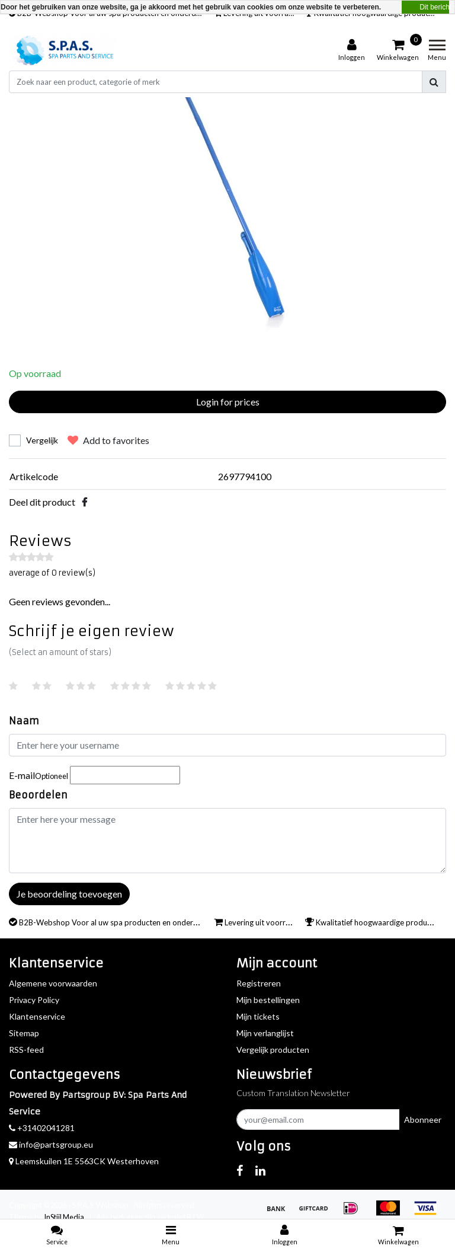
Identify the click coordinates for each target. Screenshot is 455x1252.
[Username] (227, 745)
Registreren (258, 983)
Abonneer (422, 1119)
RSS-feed (26, 1050)
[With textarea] (227, 840)
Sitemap (24, 1033)
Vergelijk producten (272, 1050)
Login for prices (227, 401)
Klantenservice (37, 1016)
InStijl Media (64, 1217)
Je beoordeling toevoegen (69, 893)
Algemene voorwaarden (53, 983)
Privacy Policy (34, 1000)
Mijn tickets (258, 1016)
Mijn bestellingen (268, 1000)
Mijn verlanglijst (265, 1033)
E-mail (38, 775)
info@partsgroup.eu (51, 1144)
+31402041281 (42, 1128)
